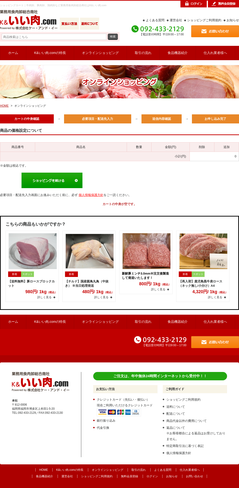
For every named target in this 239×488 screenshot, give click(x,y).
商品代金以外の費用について (186, 421)
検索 (113, 36)
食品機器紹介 (178, 53)
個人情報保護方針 (91, 195)
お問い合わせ (194, 476)
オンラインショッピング (100, 53)
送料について (175, 406)
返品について (175, 428)
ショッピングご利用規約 (204, 20)
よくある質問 (155, 20)
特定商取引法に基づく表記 (185, 446)
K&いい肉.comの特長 (50, 53)
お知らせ (233, 20)
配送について (175, 413)
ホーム (13, 53)
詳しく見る (44, 297)
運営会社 (176, 20)
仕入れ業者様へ (215, 53)
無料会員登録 (129, 476)
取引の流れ (143, 53)
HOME (4, 105)
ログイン (152, 476)
